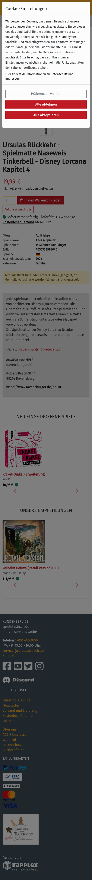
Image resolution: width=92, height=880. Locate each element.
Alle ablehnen (46, 104)
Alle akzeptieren (46, 115)
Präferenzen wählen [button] (46, 94)
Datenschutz (59, 74)
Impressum (12, 79)
